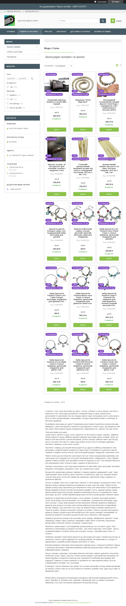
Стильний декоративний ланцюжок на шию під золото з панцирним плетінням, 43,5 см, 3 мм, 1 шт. (83, 169)
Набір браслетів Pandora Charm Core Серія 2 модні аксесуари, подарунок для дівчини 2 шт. (57, 297)
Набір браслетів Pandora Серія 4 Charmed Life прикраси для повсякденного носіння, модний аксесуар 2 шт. (109, 299)
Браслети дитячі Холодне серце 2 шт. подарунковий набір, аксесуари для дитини (56, 233)
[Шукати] (103, 20)
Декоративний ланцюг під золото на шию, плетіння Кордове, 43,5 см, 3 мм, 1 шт (109, 168)
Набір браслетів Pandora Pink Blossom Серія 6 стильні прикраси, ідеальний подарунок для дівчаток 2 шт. (83, 365)
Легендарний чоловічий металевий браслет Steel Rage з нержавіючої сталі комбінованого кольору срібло (109, 105)
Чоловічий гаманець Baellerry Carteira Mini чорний (56, 102)
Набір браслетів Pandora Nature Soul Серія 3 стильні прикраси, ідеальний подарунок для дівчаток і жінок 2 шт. (82, 298)
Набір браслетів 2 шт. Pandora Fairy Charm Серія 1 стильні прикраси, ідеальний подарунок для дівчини (109, 234)
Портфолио (11, 57)
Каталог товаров (13, 47)
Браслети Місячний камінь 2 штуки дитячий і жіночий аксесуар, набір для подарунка (83, 233)
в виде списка (120, 65)
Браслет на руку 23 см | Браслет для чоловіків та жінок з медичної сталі (56, 167)
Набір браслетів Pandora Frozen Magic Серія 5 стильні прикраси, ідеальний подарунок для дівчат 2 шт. (56, 365)
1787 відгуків (101, 2)
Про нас (48, 31)
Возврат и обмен (102, 31)
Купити (56, 129)
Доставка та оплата (80, 31)
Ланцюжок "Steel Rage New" (83, 101)
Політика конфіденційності (81, 603)
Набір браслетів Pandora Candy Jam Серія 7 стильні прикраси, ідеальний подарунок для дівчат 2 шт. (109, 365)
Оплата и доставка (14, 52)
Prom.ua (75, 600)
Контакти (61, 31)
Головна (11, 31)
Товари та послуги (28, 31)
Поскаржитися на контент (62, 603)
